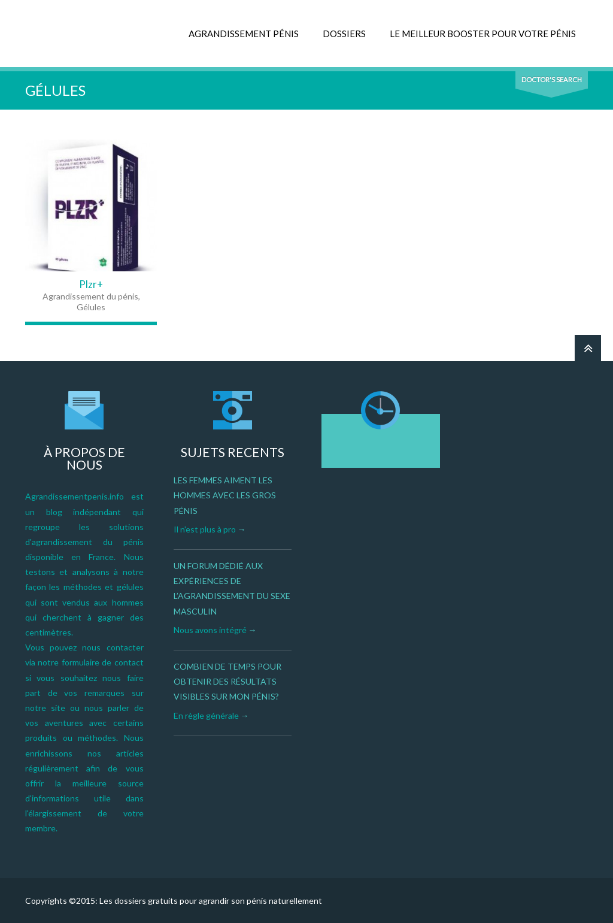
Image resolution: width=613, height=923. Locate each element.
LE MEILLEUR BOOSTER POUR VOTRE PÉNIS (483, 33)
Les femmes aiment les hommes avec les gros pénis (225, 495)
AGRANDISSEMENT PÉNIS (244, 33)
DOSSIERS (344, 33)
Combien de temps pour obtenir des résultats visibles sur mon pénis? (227, 681)
